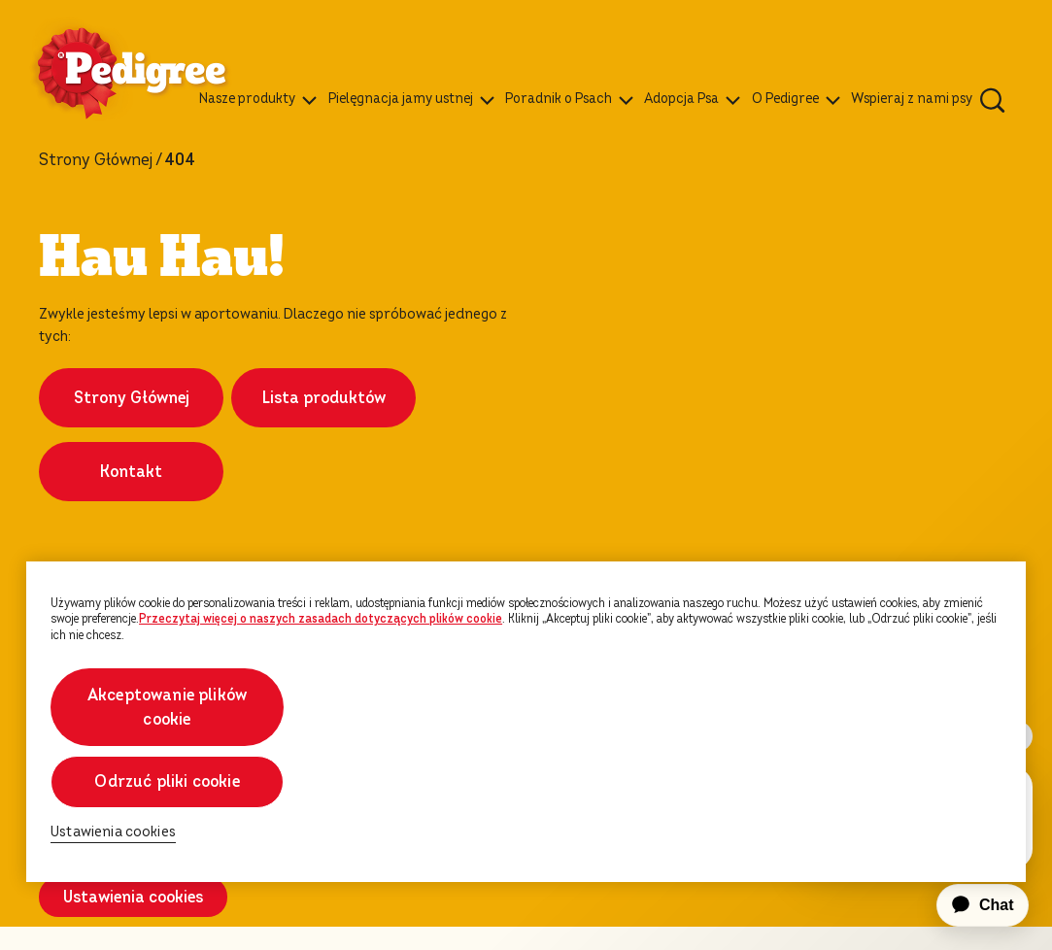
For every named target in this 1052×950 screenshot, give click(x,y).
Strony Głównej (96, 160)
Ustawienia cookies (133, 920)
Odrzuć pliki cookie (166, 781)
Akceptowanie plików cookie (167, 707)
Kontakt (131, 483)
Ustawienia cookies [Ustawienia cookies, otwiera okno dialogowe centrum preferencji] (113, 832)
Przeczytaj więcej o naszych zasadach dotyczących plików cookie (320, 619)
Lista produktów (324, 409)
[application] (971, 905)
